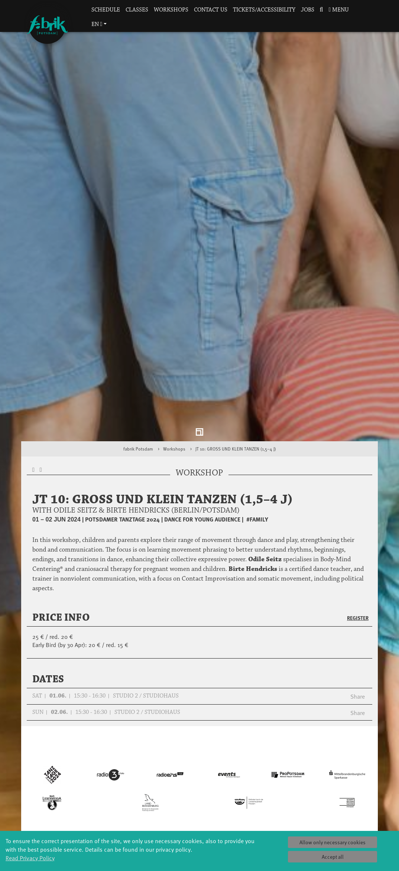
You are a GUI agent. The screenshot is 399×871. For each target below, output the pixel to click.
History (259, 814)
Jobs (307, 9)
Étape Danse (199, 814)
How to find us (318, 828)
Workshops (171, 9)
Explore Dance (199, 806)
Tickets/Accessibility (264, 9)
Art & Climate (80, 821)
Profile (259, 806)
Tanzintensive (139, 828)
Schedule (105, 9)
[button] (321, 10)
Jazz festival (81, 814)
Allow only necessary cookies (332, 842)
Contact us (210, 9)
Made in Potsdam (80, 828)
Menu (338, 9)
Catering (318, 821)
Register (358, 561)
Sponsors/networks (258, 828)
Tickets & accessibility (318, 810)
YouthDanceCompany (140, 806)
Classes (137, 9)
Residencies (199, 821)
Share (357, 640)
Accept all (333, 856)
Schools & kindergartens (140, 817)
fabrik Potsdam (138, 393)
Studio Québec (199, 828)
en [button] (97, 24)
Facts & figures (258, 821)
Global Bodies (81, 806)
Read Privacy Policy (30, 858)
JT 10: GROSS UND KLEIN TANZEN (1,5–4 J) (235, 393)
